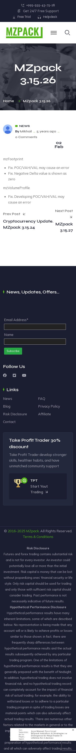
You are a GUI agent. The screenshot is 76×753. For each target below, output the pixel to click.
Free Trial (24, 17)
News (24, 126)
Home (9, 101)
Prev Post (14, 214)
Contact (9, 422)
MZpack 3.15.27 (64, 227)
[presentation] (35, 307)
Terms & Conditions (38, 536)
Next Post (64, 214)
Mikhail (26, 131)
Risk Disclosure (15, 414)
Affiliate (44, 414)
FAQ (41, 398)
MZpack (32, 531)
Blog (6, 406)
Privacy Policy (49, 406)
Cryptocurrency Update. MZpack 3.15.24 (28, 224)
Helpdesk (50, 17)
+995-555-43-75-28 (40, 5)
